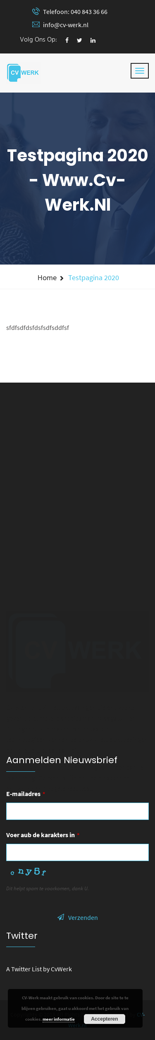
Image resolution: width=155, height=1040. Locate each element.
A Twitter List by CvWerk (39, 969)
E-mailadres (25, 793)
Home (47, 278)
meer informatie (59, 1019)
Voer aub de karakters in (42, 835)
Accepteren (104, 1019)
